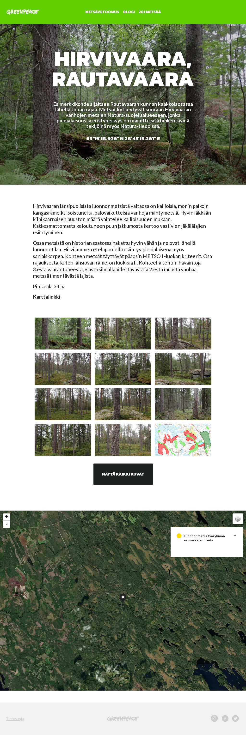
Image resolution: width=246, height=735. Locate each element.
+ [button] (6, 517)
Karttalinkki (46, 297)
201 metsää (150, 12)
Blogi (129, 12)
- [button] (6, 524)
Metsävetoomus (102, 12)
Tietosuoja (15, 718)
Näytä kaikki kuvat (123, 474)
